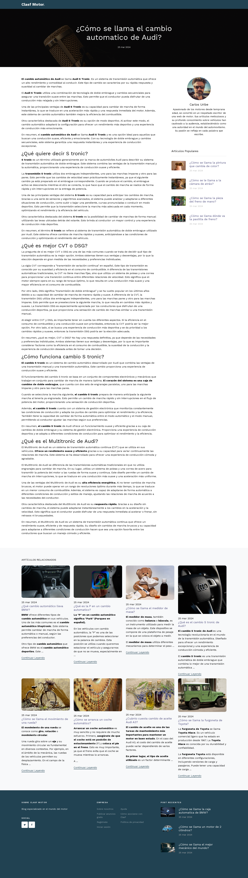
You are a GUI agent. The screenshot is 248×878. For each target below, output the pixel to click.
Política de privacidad (132, 822)
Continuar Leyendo (33, 657)
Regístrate (102, 822)
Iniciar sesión (103, 827)
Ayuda (124, 809)
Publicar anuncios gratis (106, 815)
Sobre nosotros (105, 809)
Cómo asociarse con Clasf (131, 815)
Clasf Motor (33, 4)
